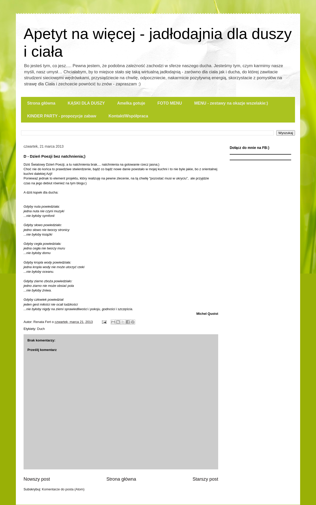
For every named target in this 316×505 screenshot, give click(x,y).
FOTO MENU (169, 103)
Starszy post (205, 479)
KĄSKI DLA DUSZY (86, 103)
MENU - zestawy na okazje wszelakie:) (231, 103)
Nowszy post (37, 479)
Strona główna (41, 103)
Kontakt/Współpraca (128, 116)
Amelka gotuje (131, 103)
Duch (41, 329)
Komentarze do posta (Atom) (63, 489)
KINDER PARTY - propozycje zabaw (61, 116)
